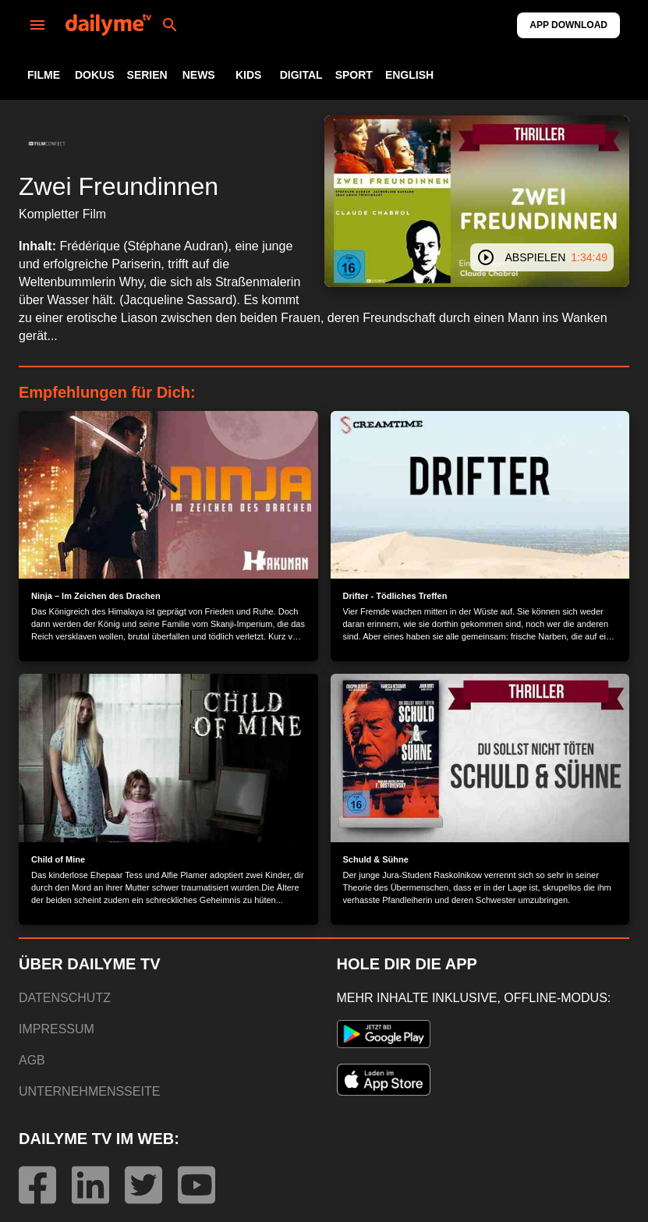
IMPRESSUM (56, 1029)
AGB (32, 1060)
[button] (47, 143)
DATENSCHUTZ (65, 997)
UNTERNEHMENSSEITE (89, 1091)
